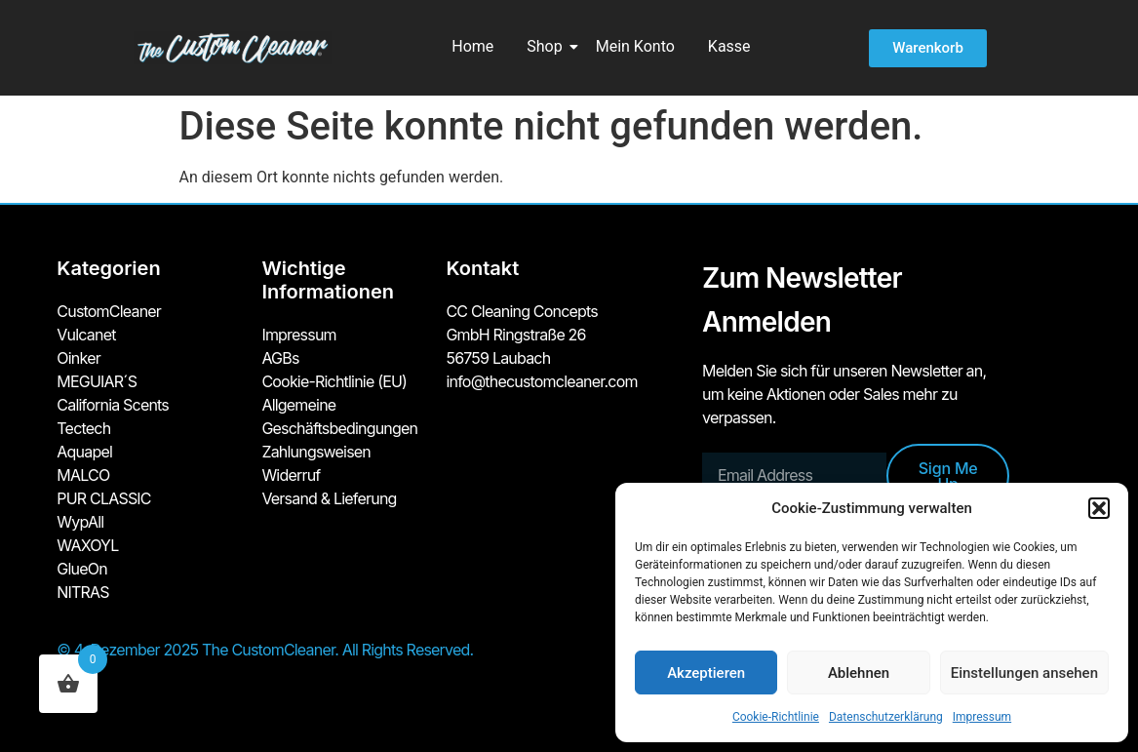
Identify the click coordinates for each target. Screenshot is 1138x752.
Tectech (83, 428)
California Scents (113, 405)
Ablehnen (858, 673)
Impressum (982, 717)
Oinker (78, 358)
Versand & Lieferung (328, 498)
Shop (548, 46)
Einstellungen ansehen (1024, 673)
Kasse (729, 46)
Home (472, 46)
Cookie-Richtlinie (775, 717)
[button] (1099, 508)
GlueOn (82, 568)
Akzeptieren (706, 673)
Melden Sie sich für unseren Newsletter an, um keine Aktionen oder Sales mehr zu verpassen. (844, 394)
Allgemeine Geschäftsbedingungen (339, 416)
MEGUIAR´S (97, 381)
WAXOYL (87, 545)
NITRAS (82, 592)
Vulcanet (86, 334)
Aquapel (84, 451)
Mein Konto (635, 46)
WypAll (80, 522)
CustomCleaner (109, 311)
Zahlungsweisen (316, 451)
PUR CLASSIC (103, 498)
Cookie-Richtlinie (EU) (334, 381)
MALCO (83, 475)
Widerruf (290, 475)
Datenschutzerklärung (886, 717)
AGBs (279, 358)
